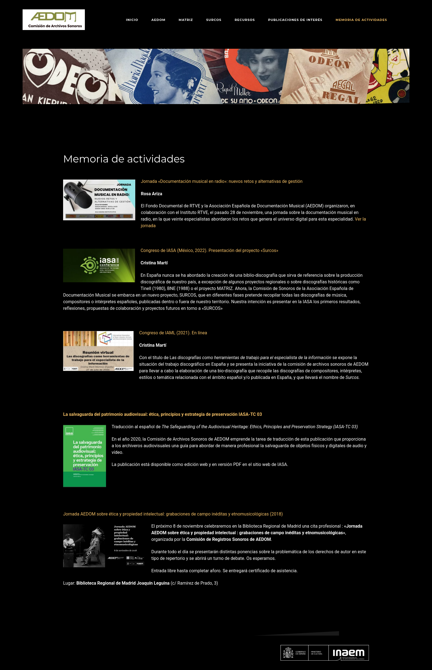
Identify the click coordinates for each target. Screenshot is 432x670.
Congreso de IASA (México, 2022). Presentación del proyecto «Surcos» (209, 250)
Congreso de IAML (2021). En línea (173, 332)
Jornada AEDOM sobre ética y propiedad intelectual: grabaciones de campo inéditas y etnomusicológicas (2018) (173, 514)
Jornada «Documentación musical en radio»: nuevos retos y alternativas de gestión (222, 181)
